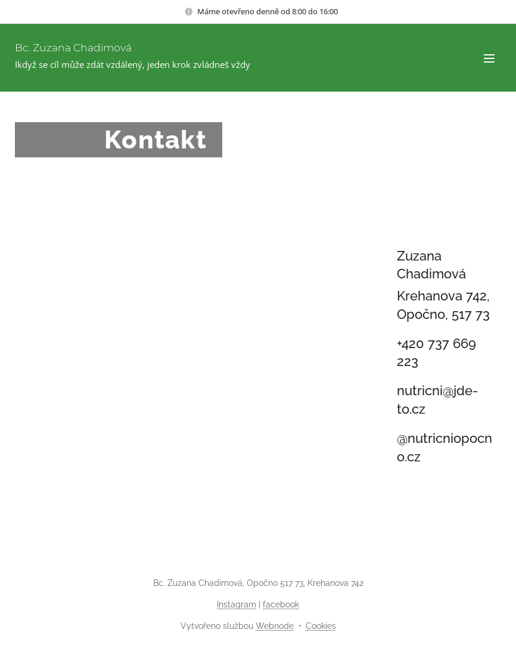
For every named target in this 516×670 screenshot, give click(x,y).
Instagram (236, 604)
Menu (489, 58)
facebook (281, 604)
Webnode (275, 626)
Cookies (321, 626)
